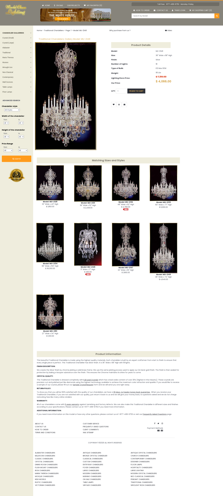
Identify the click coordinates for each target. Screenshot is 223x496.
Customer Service (91, 423)
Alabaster (6, 48)
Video (168, 30)
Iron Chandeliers (42, 470)
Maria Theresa (8, 57)
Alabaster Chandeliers (45, 453)
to (19, 120)
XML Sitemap (88, 432)
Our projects (73, 5)
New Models (40, 479)
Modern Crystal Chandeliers (144, 473)
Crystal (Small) (8, 38)
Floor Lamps (7, 92)
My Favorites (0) (93, 5)
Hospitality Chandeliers (141, 467)
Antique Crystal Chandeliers (144, 453)
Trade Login (178, 10)
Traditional (6, 53)
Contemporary (7, 77)
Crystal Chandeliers (44, 461)
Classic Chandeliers (44, 458)
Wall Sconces (7, 82)
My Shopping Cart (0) (200, 10)
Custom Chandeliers (92, 461)
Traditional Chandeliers (54, 30)
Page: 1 (68, 30)
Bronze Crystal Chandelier (95, 455)
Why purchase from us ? (119, 30)
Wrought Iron (7, 67)
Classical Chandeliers (93, 458)
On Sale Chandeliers (92, 479)
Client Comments (91, 429)
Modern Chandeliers (92, 473)
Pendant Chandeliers (140, 479)
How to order (141, 10)
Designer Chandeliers (140, 461)
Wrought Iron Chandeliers (143, 485)
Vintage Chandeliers (92, 485)
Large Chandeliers (91, 470)
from (5, 120)
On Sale (58, 5)
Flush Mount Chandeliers (46, 467)
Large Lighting (137, 470)
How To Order (41, 429)
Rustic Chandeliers (43, 482)
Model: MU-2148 (80, 30)
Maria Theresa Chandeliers (47, 473)
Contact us (161, 10)
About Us (39, 423)
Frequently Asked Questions (96, 426)
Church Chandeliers (140, 455)
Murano (5, 62)
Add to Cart (136, 91)
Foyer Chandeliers (91, 467)
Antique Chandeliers (92, 453)
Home (46, 5)
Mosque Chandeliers (44, 476)
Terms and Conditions (45, 432)
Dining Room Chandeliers (46, 464)
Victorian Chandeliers (45, 485)
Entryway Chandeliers (93, 464)
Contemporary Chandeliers (143, 458)
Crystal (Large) (8, 43)
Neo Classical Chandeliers (143, 476)
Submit (17, 159)
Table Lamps (7, 87)
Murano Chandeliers (92, 476)
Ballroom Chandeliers (45, 455)
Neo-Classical (7, 72)
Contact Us (40, 426)
